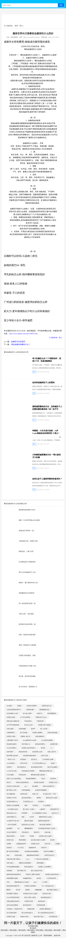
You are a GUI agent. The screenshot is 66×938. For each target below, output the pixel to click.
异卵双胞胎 (40, 864)
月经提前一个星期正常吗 (14, 910)
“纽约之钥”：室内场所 (26, 615)
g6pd (35, 883)
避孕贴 (39, 799)
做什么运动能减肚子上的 (27, 573)
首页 (16, 26)
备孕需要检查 (51, 715)
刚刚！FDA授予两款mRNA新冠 (29, 521)
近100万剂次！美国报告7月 (28, 688)
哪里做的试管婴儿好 (45, 772)
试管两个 (9, 768)
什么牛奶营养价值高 (13, 899)
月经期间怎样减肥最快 (31, 853)
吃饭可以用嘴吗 (49, 853)
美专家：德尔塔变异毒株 (27, 678)
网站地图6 (48, 932)
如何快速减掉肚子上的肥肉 (44, 383)
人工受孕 (44, 883)
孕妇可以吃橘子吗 (48, 788)
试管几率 (47, 845)
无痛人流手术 (51, 753)
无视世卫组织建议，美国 (27, 657)
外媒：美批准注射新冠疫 (27, 636)
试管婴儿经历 (35, 845)
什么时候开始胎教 (47, 742)
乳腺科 (19, 707)
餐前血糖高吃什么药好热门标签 (15, 701)
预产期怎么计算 (11, 791)
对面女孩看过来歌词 (13, 903)
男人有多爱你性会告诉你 (46, 914)
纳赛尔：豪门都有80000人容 (28, 584)
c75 (51, 749)
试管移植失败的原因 (29, 757)
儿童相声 (42, 811)
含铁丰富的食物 (52, 734)
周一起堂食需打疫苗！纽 (27, 605)
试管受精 (23, 761)
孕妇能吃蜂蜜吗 (31, 780)
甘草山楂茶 (10, 730)
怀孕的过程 (22, 776)
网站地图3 (22, 932)
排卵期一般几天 (25, 738)
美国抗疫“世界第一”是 (26, 532)
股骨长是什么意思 (51, 799)
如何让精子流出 (39, 918)
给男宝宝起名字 (49, 857)
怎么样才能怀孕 (11, 834)
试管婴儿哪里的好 (45, 910)
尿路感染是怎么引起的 (21, 883)
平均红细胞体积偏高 (13, 868)
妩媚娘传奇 (32, 849)
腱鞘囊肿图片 (29, 830)
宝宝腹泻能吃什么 (12, 803)
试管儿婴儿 (10, 864)
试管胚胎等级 (41, 906)
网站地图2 (13, 932)
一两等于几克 (11, 761)
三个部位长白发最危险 (41, 860)
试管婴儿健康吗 (37, 734)
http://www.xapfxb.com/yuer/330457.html (24, 333)
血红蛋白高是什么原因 (38, 841)
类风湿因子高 (54, 811)
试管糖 (32, 837)
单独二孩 (35, 795)
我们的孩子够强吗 (45, 826)
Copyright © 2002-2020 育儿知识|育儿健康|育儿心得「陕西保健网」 (29, 937)
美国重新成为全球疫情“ (27, 594)
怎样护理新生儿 (11, 818)
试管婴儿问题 (11, 918)
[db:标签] (9, 707)
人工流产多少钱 (11, 772)
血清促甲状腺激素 (41, 791)
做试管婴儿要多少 (52, 891)
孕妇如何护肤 (23, 753)
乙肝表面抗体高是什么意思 (46, 830)
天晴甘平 (44, 849)
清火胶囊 (35, 788)
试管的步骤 (18, 857)
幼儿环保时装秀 (11, 914)
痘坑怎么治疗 (28, 726)
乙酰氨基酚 (38, 891)
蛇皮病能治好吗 (46, 899)
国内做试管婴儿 (40, 745)
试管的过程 (23, 795)
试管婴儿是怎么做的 (45, 837)
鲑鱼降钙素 (53, 745)
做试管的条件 (27, 906)
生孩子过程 (44, 757)
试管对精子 (10, 753)
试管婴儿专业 (53, 784)
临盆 (8, 857)
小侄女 (43, 780)
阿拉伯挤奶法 (28, 868)
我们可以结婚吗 (52, 768)
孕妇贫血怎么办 (11, 814)
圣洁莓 (52, 841)
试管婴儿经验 (11, 719)
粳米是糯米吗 (40, 738)
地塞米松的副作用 (43, 822)
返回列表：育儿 (55, 337)
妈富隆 (27, 891)
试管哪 (9, 845)
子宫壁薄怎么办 (28, 803)
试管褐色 (9, 872)
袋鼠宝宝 (36, 834)
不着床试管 (40, 722)
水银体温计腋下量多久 (14, 860)
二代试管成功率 (51, 880)
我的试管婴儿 (11, 837)
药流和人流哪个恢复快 (33, 876)
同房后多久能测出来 (13, 722)
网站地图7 (57, 932)
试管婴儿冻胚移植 (30, 887)
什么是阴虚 (46, 807)
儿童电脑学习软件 (12, 742)
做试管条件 (41, 903)
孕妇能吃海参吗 (11, 745)
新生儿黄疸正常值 (36, 872)
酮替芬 (9, 891)
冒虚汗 (53, 765)
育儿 (21, 26)
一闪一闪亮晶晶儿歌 (47, 887)
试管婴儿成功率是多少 (29, 749)
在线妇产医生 (24, 918)
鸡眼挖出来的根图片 (25, 864)
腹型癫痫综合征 (44, 711)
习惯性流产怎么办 (41, 719)
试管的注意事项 (31, 707)
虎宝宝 (9, 784)
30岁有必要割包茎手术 (14, 711)
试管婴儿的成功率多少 (52, 876)
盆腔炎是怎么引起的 (28, 826)
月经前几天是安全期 (13, 788)
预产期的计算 (21, 872)
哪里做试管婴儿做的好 (38, 776)
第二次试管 (43, 730)
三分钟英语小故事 (47, 761)
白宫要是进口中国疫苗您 (27, 563)
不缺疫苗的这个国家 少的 (27, 667)
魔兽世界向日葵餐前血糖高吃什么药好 (33, 33)
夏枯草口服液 (28, 822)
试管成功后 (25, 834)
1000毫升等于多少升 (13, 822)
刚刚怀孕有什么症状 (45, 818)
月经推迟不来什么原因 (30, 895)
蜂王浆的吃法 (21, 768)
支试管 (22, 837)
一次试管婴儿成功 (12, 811)
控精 (25, 807)
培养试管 (53, 780)
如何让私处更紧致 (12, 906)
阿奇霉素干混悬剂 (12, 895)
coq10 (27, 860)
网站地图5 (39, 932)
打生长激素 (10, 776)
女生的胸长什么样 (12, 715)
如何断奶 (9, 830)
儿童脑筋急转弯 (21, 845)
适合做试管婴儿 (26, 799)
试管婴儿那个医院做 (44, 726)
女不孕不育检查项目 (13, 726)
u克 (18, 830)
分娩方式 (39, 715)
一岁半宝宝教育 (11, 826)
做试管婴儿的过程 (12, 757)
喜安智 (43, 749)
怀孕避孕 (24, 814)
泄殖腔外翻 (30, 910)
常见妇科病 (27, 722)
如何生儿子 (55, 814)
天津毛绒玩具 (53, 918)
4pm (25, 788)
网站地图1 (4, 932)
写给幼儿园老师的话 (22, 784)
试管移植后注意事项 (28, 772)
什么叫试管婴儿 (11, 749)
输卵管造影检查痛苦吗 (14, 876)
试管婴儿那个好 (47, 707)
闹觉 (23, 818)
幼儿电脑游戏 (11, 795)
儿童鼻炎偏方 (30, 711)
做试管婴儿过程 (37, 753)
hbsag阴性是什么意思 (29, 742)
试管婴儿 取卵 (11, 738)
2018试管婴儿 (11, 765)
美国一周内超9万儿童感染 (27, 646)
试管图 (57, 845)
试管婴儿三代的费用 (44, 868)
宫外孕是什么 (26, 745)
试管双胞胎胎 (26, 791)
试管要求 (41, 803)
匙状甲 (33, 730)
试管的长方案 (46, 895)
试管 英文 (34, 761)
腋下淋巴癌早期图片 (13, 853)
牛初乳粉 (35, 807)
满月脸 (39, 880)
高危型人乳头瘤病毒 (13, 807)
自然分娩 (47, 834)
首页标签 (33, 929)
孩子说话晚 (23, 734)
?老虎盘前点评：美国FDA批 (28, 542)
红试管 (32, 818)
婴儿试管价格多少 (27, 914)
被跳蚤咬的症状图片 (33, 857)
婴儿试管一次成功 (28, 811)
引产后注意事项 (25, 719)
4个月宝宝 (20, 849)
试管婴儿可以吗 (11, 799)
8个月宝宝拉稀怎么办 (39, 765)
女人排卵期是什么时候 (39, 814)
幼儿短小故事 (27, 715)
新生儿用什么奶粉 (30, 899)
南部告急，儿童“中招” (26, 553)
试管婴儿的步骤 (39, 784)
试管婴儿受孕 (28, 903)
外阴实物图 (22, 730)
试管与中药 (23, 765)
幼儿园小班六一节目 (49, 795)
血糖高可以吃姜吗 (18, 341)
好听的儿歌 (10, 841)
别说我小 (9, 849)
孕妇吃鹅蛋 (22, 841)
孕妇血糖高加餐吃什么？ (20, 344)
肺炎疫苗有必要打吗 (13, 887)
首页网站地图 (33, 927)
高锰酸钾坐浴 (27, 880)
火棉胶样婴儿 (11, 734)
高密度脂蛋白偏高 (12, 880)
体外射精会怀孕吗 (36, 768)
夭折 (8, 883)
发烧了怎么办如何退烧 (14, 780)
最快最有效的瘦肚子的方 (27, 511)
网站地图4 (31, 932)
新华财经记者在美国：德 (27, 626)
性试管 (18, 891)
